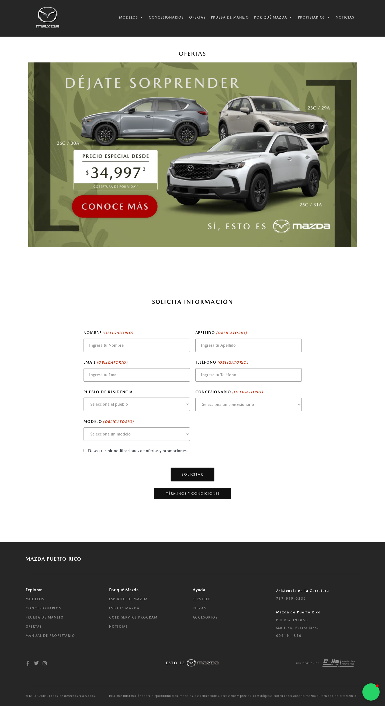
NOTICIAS (118, 626)
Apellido (221, 332)
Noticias (345, 17)
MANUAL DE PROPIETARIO (50, 636)
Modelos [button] (131, 17)
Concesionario (229, 392)
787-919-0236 (291, 598)
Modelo (109, 421)
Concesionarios (166, 17)
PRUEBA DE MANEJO (45, 617)
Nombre (108, 332)
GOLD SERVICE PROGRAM (133, 617)
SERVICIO (202, 599)
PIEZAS (199, 608)
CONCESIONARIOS (43, 608)
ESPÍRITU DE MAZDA (128, 599)
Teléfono (221, 362)
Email (105, 362)
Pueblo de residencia (108, 392)
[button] (371, 692)
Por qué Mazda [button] (273, 17)
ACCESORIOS (205, 617)
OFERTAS (34, 626)
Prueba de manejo (230, 17)
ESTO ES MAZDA (124, 608)
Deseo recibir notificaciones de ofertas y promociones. (138, 450)
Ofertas (197, 17)
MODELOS (35, 599)
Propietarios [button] (314, 17)
